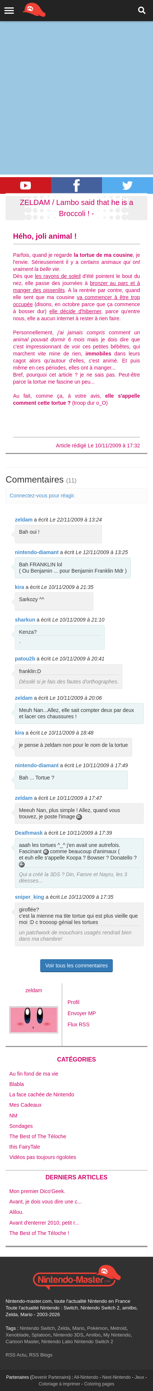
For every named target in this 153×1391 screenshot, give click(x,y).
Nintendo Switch (37, 1328)
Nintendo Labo (57, 1341)
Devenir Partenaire (50, 1377)
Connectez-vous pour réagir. (42, 496)
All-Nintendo (86, 1377)
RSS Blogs (40, 1355)
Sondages (21, 1126)
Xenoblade (17, 1335)
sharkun (25, 620)
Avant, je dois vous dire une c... (45, 1202)
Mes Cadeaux (25, 1105)
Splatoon (40, 1335)
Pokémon (97, 1328)
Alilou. (16, 1212)
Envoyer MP (81, 1013)
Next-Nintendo (116, 1377)
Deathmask (29, 833)
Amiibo (93, 1335)
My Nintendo (116, 1335)
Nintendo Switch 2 (93, 1341)
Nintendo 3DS (68, 1335)
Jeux (139, 1377)
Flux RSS (78, 1024)
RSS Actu (16, 1355)
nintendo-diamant (36, 552)
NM (13, 1116)
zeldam (23, 520)
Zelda (63, 1328)
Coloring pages (99, 1384)
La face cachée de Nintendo (41, 1094)
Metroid (118, 1328)
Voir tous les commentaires (76, 965)
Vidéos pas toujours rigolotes (42, 1157)
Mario (78, 1328)
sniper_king (29, 897)
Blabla (16, 1084)
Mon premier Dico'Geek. (37, 1191)
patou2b (25, 659)
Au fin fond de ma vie (33, 1074)
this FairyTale (24, 1147)
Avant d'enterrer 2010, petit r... (44, 1223)
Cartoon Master (22, 1341)
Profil (73, 1002)
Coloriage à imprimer (59, 1384)
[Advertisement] (76, 80)
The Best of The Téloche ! (39, 1233)
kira (19, 587)
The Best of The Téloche (37, 1136)
